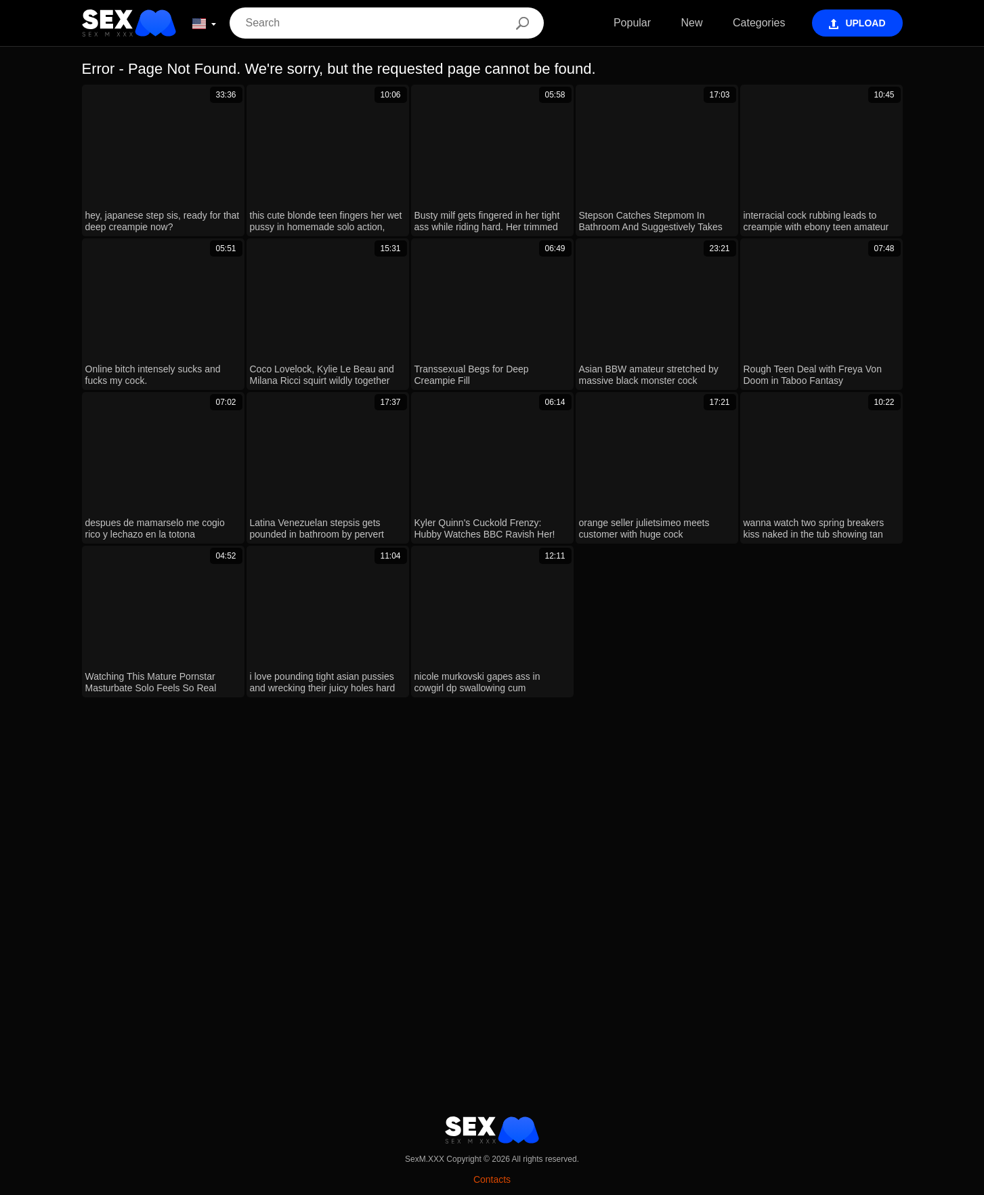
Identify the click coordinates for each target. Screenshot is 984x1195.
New (692, 22)
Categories (759, 22)
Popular (632, 22)
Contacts (492, 1179)
